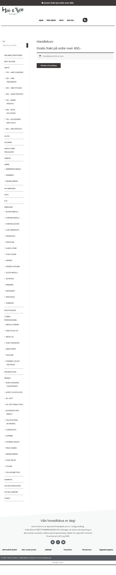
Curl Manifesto (13, 237)
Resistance (11, 298)
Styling (9, 477)
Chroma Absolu (13, 225)
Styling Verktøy (11, 502)
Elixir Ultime (11, 255)
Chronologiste (13, 231)
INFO (61, 20)
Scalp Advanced (13, 350)
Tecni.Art (10, 362)
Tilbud (7, 509)
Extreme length (13, 452)
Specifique (10, 304)
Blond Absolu (12, 219)
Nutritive (10, 286)
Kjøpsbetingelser (106, 560)
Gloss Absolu (12, 280)
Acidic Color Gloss (14, 399)
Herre (7, 171)
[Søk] (28, 45)
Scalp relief (11, 471)
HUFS (6, 202)
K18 (5, 208)
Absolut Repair (13, 332)
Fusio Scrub (11, 261)
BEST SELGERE (10, 61)
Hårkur (7, 165)
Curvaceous (11, 440)
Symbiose (10, 310)
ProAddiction (10, 379)
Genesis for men (13, 273)
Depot (7, 68)
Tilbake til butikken (49, 65)
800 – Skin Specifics (14, 136)
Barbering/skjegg (14, 176)
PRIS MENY (51, 20)
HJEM (41, 20)
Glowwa (8, 149)
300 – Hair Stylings (14, 91)
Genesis (9, 267)
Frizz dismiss (11, 458)
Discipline (10, 249)
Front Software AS (45, 568)
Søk (3, 41)
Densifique (11, 243)
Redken (7, 385)
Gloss (7, 143)
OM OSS (70, 20)
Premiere (10, 292)
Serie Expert (11, 356)
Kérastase (9, 214)
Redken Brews (12, 188)
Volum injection (13, 483)
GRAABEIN (10, 182)
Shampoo (8, 490)
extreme (9, 446)
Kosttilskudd (10, 317)
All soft (9, 405)
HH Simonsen (10, 195)
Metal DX (10, 344)
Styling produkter (13, 496)
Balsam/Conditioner (13, 55)
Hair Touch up (12, 338)
